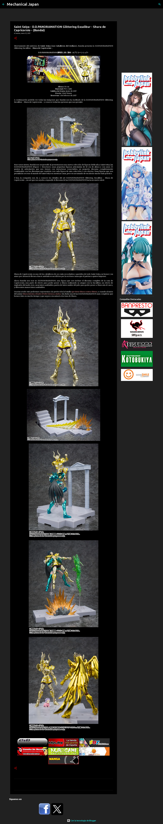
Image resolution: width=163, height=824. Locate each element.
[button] (15, 38)
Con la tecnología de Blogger (81, 820)
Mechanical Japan (23, 4)
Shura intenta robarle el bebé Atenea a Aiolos (42, 294)
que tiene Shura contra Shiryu (84, 292)
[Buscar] (159, 4)
